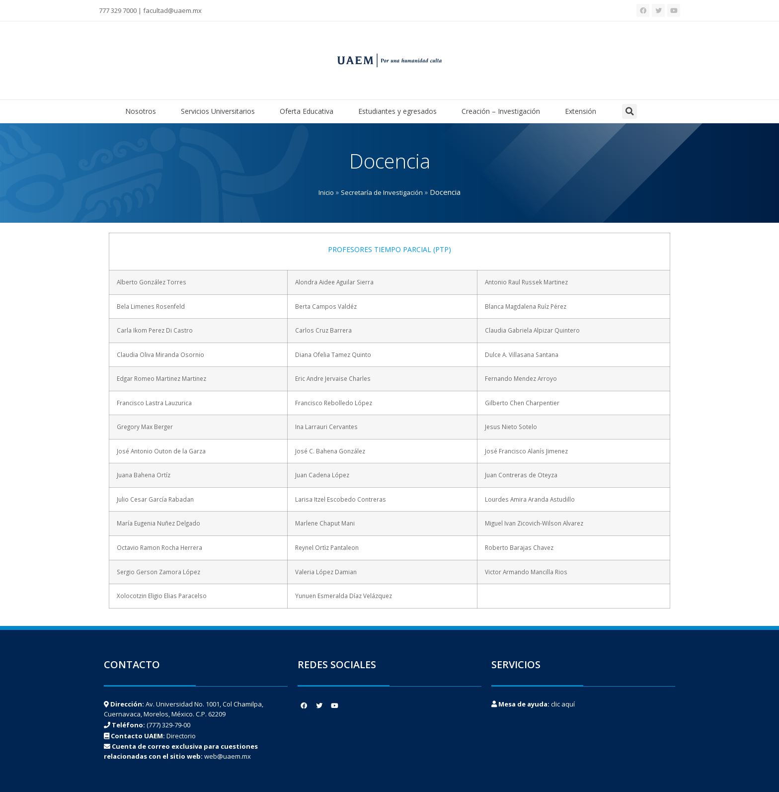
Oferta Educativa (309, 111)
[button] (629, 111)
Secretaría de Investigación (382, 192)
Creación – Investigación (503, 111)
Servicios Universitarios (220, 111)
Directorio (181, 735)
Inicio (326, 192)
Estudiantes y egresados (400, 111)
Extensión (580, 111)
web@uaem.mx (227, 756)
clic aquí (563, 704)
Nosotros (143, 111)
